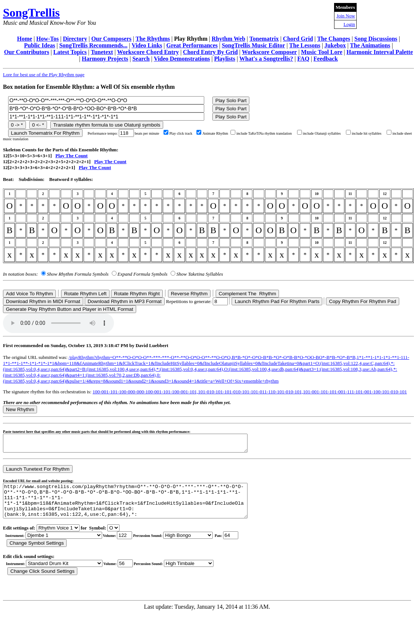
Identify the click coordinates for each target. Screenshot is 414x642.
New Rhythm (20, 409)
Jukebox (335, 45)
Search (141, 59)
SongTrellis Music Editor (253, 45)
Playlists (224, 59)
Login (349, 24)
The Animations (370, 45)
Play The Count (71, 155)
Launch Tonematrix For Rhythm (45, 133)
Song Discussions (375, 39)
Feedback (325, 59)
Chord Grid (298, 39)
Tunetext (102, 52)
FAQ (303, 59)
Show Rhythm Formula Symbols (77, 274)
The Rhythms (152, 39)
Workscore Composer (269, 52)
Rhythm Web (228, 39)
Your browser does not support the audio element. (58, 323)
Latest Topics (70, 52)
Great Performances (192, 45)
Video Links (147, 45)
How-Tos (47, 39)
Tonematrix (264, 39)
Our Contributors (26, 52)
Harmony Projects (105, 59)
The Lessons (304, 45)
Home (24, 39)
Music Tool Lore (322, 52)
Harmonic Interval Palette (380, 52)
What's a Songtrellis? (266, 59)
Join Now (345, 16)
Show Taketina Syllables (199, 274)
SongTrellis (31, 12)
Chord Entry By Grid (210, 52)
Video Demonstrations (182, 59)
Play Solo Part (230, 100)
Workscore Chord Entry (148, 52)
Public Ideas (39, 45)
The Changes (333, 39)
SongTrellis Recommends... (93, 45)
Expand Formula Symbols (143, 274)
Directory (75, 39)
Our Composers (111, 39)
